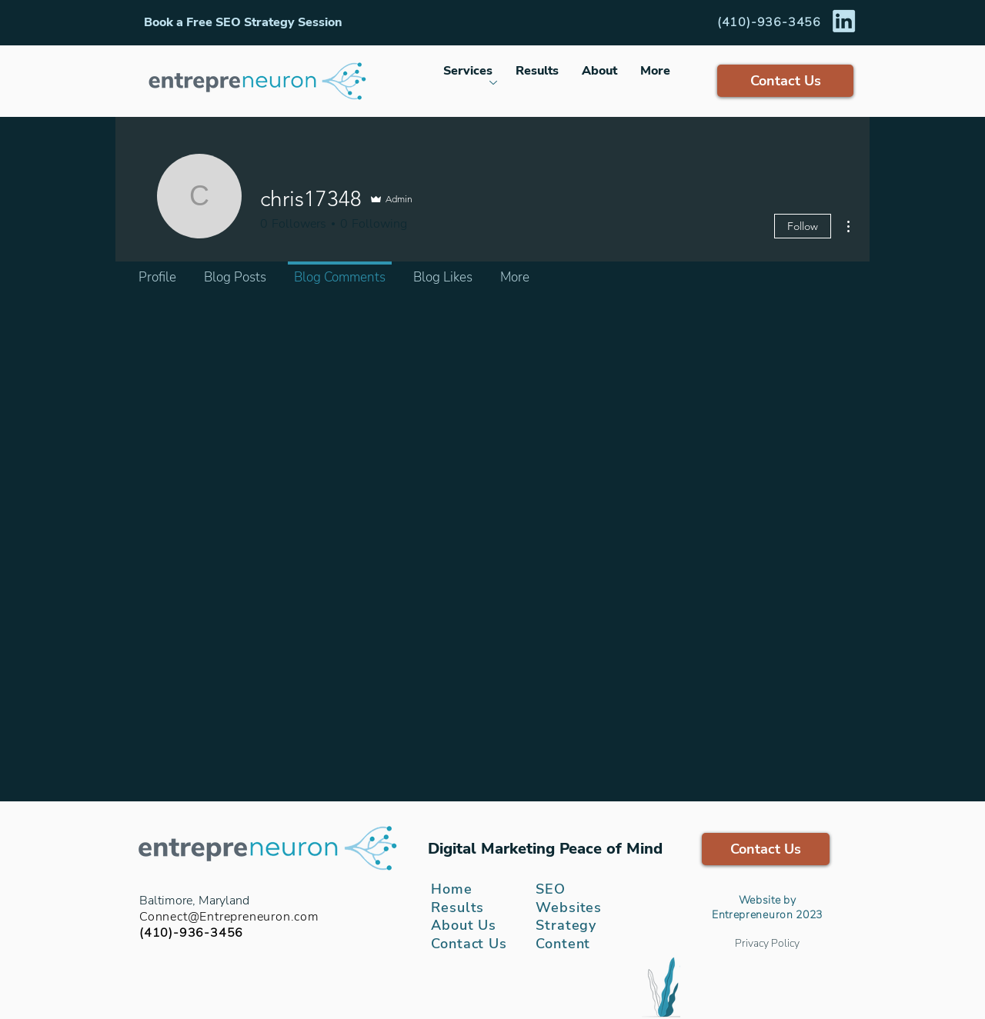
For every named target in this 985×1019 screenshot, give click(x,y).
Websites (569, 907)
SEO (551, 889)
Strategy (566, 925)
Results (457, 907)
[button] (243, 22)
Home (451, 889)
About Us (463, 925)
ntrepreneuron (756, 914)
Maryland (224, 900)
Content (563, 943)
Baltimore (165, 900)
